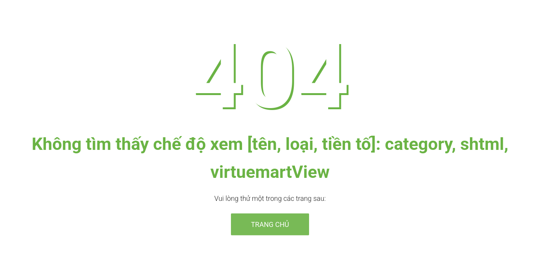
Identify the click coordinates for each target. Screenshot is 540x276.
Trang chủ (270, 224)
